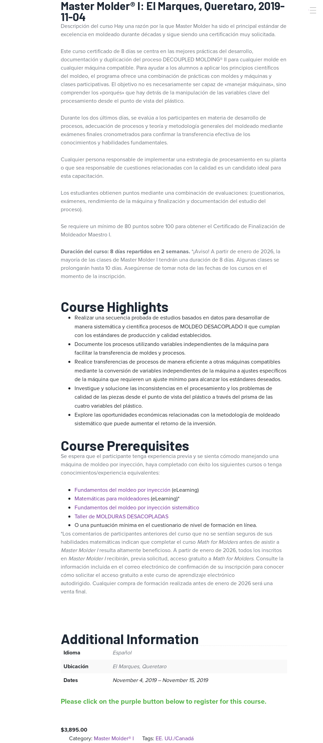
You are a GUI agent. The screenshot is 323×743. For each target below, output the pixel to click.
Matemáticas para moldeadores (112, 498)
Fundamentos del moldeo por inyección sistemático (137, 507)
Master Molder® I (114, 738)
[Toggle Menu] (312, 10)
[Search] (303, 21)
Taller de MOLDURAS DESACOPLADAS (121, 516)
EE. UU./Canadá (175, 738)
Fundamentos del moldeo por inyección (122, 490)
